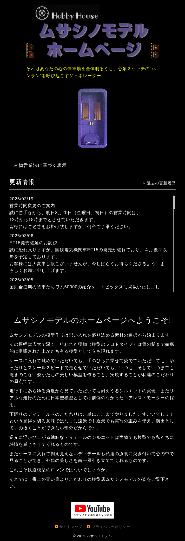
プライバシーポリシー (111, 526)
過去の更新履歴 (161, 183)
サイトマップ (70, 526)
